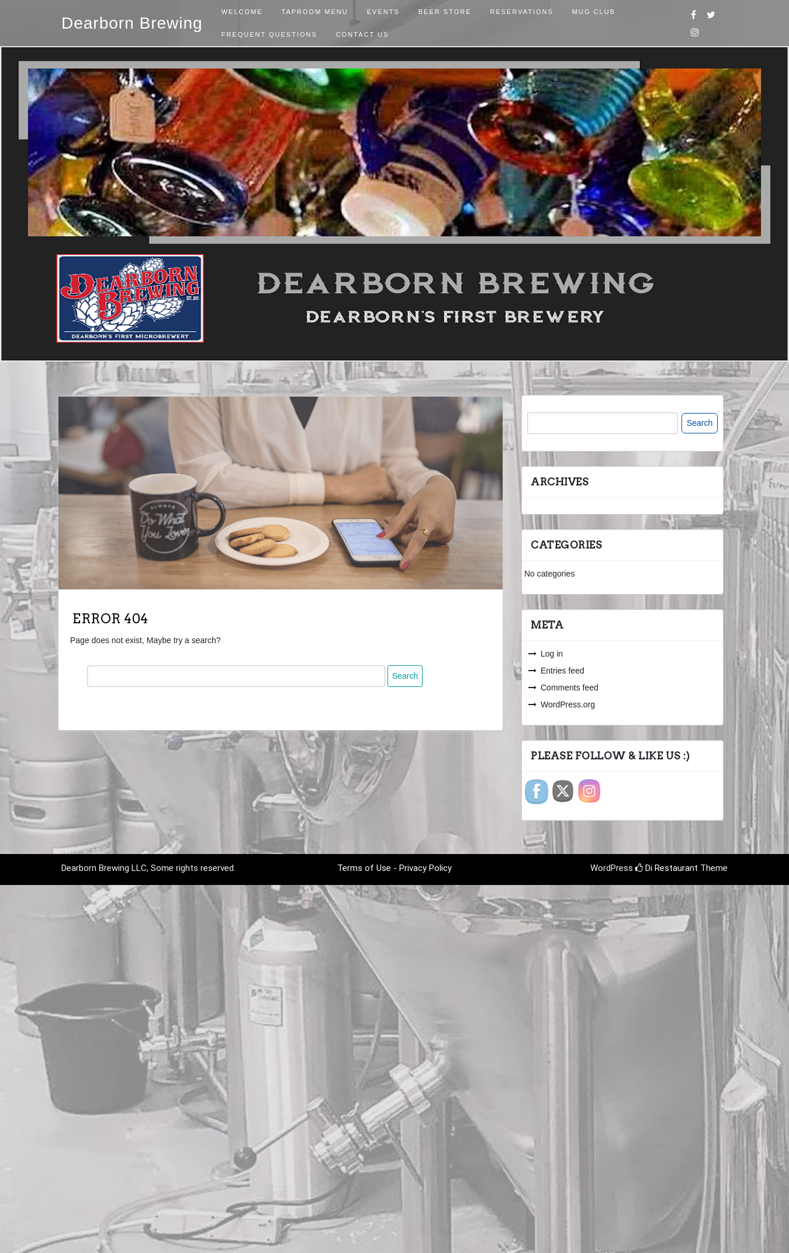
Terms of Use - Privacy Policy (394, 868)
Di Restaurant (666, 868)
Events (383, 11)
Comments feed (569, 687)
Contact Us (362, 34)
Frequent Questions (269, 34)
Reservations (521, 11)
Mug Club (593, 11)
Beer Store (445, 11)
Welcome (242, 11)
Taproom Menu (315, 11)
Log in (552, 653)
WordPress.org (568, 704)
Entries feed (562, 670)
